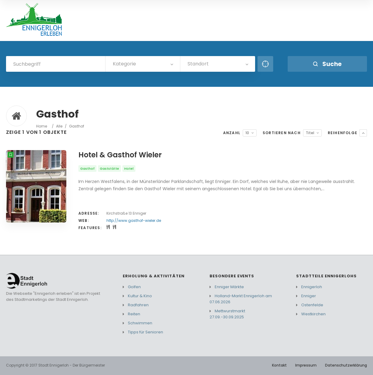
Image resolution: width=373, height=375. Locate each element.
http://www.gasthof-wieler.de (133, 220)
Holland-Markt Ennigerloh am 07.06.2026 (241, 299)
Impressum (306, 365)
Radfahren (138, 305)
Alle (59, 126)
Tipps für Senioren (145, 332)
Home (41, 126)
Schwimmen (140, 323)
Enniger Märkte (229, 287)
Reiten (134, 314)
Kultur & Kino (140, 296)
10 (247, 132)
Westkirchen (313, 314)
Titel (310, 132)
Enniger (308, 296)
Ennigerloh (311, 287)
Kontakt (279, 365)
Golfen (134, 287)
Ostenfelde (312, 305)
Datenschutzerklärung (346, 365)
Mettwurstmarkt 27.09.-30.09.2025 (227, 314)
